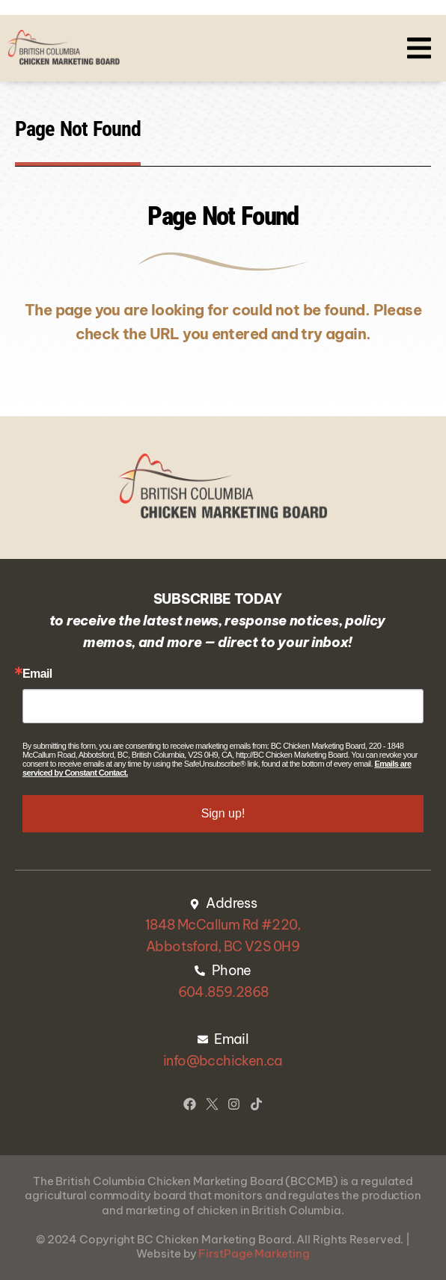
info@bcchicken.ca (223, 1060)
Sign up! (223, 813)
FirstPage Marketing (253, 1253)
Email (37, 674)
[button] (419, 48)
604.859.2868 (223, 992)
